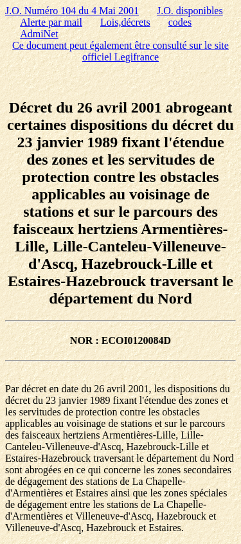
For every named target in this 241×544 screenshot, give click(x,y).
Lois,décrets (125, 22)
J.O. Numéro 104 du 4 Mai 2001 (72, 10)
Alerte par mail (51, 22)
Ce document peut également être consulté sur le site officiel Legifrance (120, 51)
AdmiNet (39, 33)
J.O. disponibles (190, 10)
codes (180, 22)
